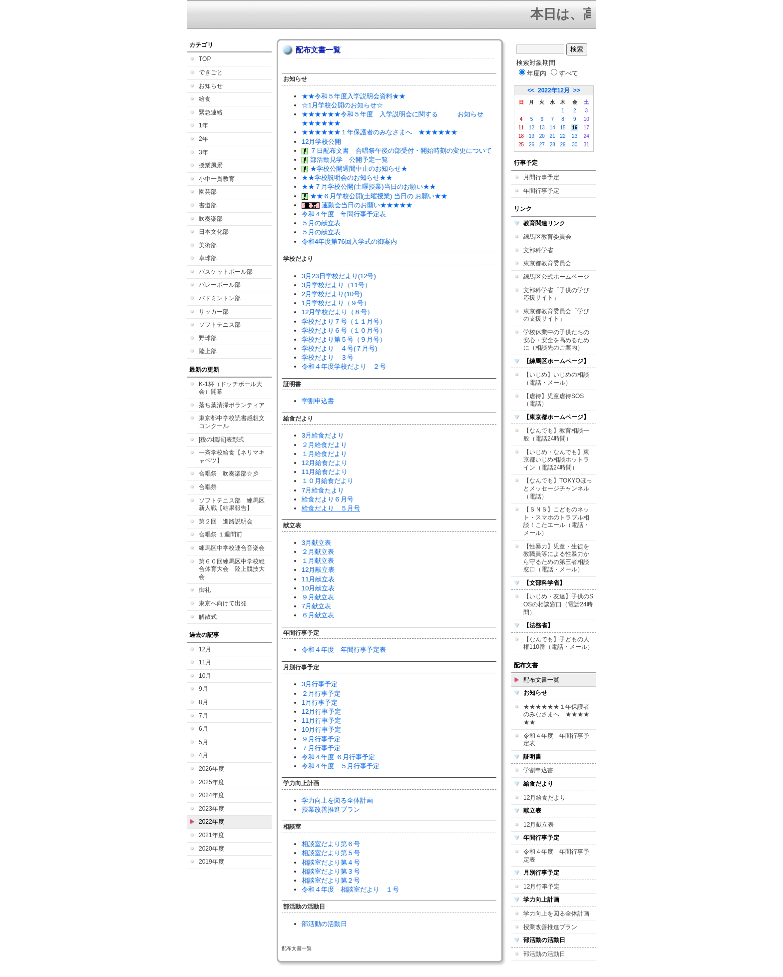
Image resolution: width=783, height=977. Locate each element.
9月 (203, 688)
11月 (205, 662)
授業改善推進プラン (331, 809)
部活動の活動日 (324, 924)
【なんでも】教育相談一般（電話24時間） (556, 434)
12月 (205, 649)
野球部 (208, 338)
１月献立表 (318, 560)
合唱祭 (208, 487)
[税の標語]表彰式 (221, 439)
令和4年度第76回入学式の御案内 (349, 241)
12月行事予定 (321, 711)
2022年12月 (554, 90)
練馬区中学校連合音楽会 (232, 547)
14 (552, 127)
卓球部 (208, 258)
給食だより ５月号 (331, 508)
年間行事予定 (541, 190)
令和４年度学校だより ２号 (344, 366)
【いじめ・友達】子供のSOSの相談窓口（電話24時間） (558, 604)
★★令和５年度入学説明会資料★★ (353, 96)
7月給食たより (323, 490)
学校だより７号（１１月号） (344, 321)
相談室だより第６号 (331, 844)
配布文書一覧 (541, 679)
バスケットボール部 (226, 271)
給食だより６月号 (328, 499)
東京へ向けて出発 (223, 603)
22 (563, 136)
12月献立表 (318, 569)
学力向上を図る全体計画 (337, 800)
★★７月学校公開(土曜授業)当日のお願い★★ (369, 186)
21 (552, 136)
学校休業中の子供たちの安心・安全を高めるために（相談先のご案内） (556, 340)
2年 (203, 138)
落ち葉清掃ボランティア (232, 405)
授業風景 (211, 165)
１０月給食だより (328, 481)
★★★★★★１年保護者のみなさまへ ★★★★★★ (379, 132)
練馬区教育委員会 (547, 236)
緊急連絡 (211, 112)
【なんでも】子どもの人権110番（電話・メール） (558, 643)
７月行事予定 (321, 748)
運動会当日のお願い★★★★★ (357, 205)
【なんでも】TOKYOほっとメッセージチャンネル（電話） (557, 488)
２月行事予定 (321, 693)
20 (542, 136)
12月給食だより (325, 463)
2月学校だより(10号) (332, 294)
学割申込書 (318, 401)
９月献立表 (318, 597)
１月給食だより (324, 454)
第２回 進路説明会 (226, 521)
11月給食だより (325, 472)
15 (563, 127)
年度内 (532, 73)
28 (552, 144)
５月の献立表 (321, 223)
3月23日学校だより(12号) (339, 276)
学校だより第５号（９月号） (344, 339)
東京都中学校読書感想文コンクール (232, 422)
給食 (205, 98)
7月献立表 (316, 606)
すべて (564, 73)
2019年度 (211, 861)
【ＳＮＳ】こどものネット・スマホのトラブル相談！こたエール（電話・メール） (556, 521)
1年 (203, 125)
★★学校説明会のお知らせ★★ (347, 177)
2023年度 (211, 808)
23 (574, 136)
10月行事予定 (321, 729)
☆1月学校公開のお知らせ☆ (342, 105)
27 (542, 144)
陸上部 (208, 351)
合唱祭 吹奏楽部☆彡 (229, 473)
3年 (203, 152)
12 (531, 127)
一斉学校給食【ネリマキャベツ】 (232, 456)
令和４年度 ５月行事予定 (341, 766)
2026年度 (211, 768)
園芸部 (208, 191)
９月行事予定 (321, 739)
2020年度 (211, 848)
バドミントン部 (220, 298)
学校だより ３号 (328, 357)
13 (542, 127)
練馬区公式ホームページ (556, 276)
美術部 (208, 245)
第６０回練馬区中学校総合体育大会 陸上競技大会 (232, 569)
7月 (203, 715)
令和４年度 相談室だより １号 (350, 889)
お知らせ (211, 85)
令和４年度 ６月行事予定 (338, 757)
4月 (203, 755)
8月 (203, 702)
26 (531, 144)
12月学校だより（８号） (338, 312)
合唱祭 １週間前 (220, 534)
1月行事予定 (320, 702)
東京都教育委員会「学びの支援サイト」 (556, 315)
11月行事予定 (321, 720)
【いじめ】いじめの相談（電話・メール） (556, 378)
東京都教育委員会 (547, 263)
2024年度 (211, 795)
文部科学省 (538, 250)
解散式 (208, 616)
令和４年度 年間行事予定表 (344, 214)
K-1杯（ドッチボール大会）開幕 (230, 388)
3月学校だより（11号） (336, 285)
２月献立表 (318, 551)
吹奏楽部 (211, 218)
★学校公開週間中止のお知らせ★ (354, 168)
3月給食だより (323, 435)
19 (531, 136)
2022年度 (211, 821)
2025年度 (211, 782)
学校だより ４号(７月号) (340, 348)
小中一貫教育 (217, 178)
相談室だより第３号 (331, 871)
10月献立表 (318, 588)
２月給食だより (324, 445)
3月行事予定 (320, 684)
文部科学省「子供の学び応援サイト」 (556, 294)
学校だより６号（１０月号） (344, 330)
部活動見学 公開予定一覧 (345, 159)
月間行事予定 (541, 177)
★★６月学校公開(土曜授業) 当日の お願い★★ (375, 196)
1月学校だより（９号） (336, 303)
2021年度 (211, 835)
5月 (203, 742)
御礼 (205, 589)
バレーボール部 (220, 284)
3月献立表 (316, 542)
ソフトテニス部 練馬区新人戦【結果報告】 (232, 504)
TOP (205, 58)
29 (563, 144)
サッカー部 (214, 311)
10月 (205, 675)
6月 (203, 728)
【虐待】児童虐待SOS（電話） (553, 400)
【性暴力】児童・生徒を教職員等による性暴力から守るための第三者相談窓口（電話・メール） (556, 558)
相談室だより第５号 (331, 853)
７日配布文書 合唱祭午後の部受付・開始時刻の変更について (397, 150)
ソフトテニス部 (220, 324)
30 (574, 144)
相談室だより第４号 (331, 862)
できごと (211, 72)
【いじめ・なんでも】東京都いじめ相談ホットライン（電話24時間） (556, 460)
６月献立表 (318, 615)
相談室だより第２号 (331, 880)
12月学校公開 (321, 141)
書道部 (208, 205)
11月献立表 (318, 579)
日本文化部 (214, 231)
